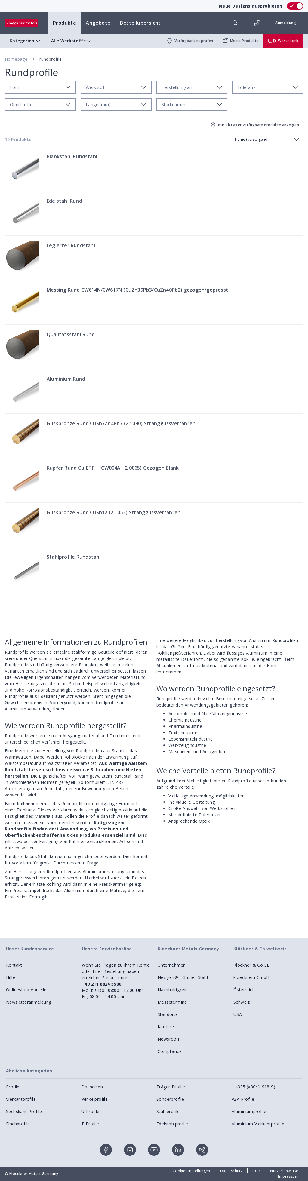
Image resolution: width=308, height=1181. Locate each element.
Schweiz (241, 1002)
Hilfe (10, 977)
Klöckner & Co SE (251, 965)
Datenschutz (231, 1170)
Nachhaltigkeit (172, 989)
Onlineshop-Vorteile (26, 989)
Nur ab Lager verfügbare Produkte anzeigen (254, 125)
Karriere (166, 1026)
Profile (13, 1087)
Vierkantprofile (21, 1099)
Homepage (16, 59)
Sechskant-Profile (24, 1111)
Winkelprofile (94, 1099)
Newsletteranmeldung (28, 1002)
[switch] (295, 6)
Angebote (98, 23)
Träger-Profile (170, 1087)
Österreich (244, 989)
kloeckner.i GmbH (251, 977)
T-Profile (90, 1124)
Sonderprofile (170, 1099)
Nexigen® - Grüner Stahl (183, 977)
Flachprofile (18, 1124)
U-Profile (90, 1111)
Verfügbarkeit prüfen (189, 40)
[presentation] (154, 590)
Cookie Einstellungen (191, 1170)
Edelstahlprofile (172, 1124)
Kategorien (26, 40)
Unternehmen (172, 965)
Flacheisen (92, 1087)
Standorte (168, 1014)
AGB (256, 1170)
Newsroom (169, 1039)
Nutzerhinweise (284, 1170)
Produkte (64, 23)
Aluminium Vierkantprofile (258, 1124)
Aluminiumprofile (249, 1111)
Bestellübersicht (140, 23)
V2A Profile (243, 1099)
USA (237, 1014)
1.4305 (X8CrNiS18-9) (253, 1087)
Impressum (288, 1176)
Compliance (170, 1051)
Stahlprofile (168, 1111)
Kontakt (14, 965)
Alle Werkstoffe (72, 40)
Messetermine (172, 1002)
